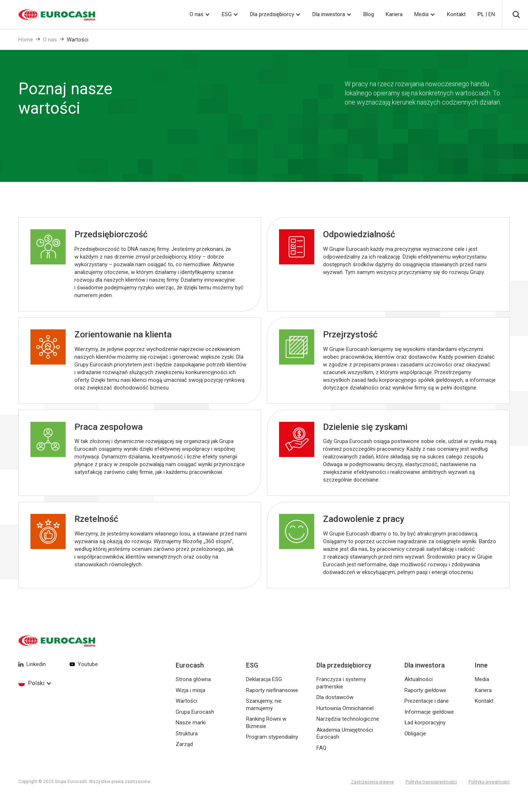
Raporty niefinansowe (272, 690)
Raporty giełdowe (425, 690)
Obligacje (415, 733)
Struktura (187, 733)
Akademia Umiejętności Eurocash (344, 734)
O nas (50, 39)
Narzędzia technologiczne (347, 719)
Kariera (394, 14)
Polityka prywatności (489, 782)
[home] (47, 14)
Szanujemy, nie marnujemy (264, 705)
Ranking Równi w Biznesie (266, 723)
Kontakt (456, 14)
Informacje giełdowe (429, 712)
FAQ (321, 748)
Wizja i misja (190, 690)
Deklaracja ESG (264, 679)
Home (25, 39)
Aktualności (418, 679)
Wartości (77, 39)
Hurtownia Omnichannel (345, 708)
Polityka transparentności (431, 782)
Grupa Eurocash (195, 712)
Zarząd (184, 744)
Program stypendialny (272, 737)
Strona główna (193, 679)
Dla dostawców (334, 697)
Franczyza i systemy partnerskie (341, 683)
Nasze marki (191, 722)
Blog (368, 14)
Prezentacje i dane (426, 701)
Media (421, 14)
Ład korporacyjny (424, 722)
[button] (200, 14)
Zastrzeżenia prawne (372, 782)
